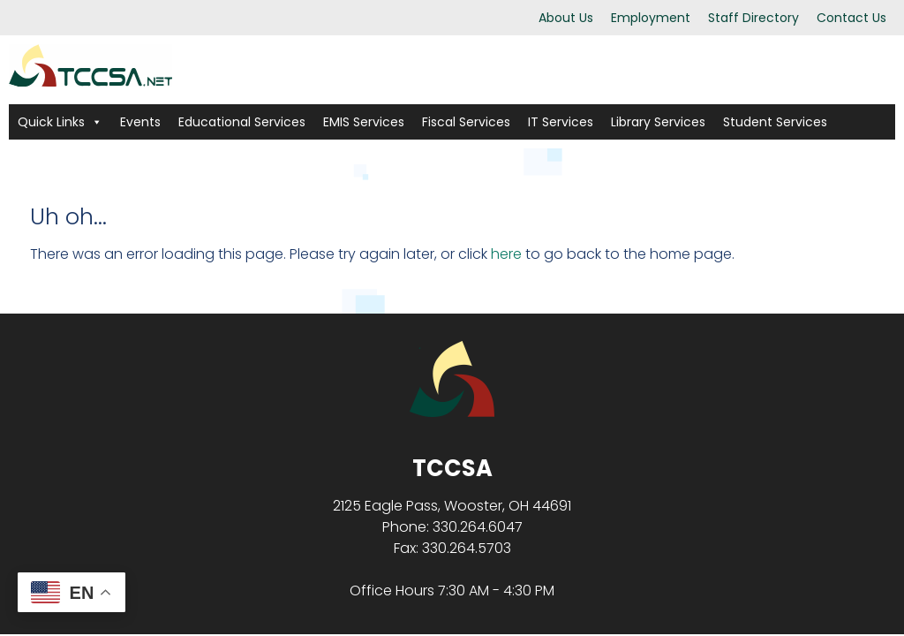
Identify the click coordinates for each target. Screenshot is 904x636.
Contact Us (851, 17)
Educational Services (241, 122)
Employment (650, 17)
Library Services (658, 122)
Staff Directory (753, 17)
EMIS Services (363, 122)
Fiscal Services (466, 122)
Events (140, 122)
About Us (566, 17)
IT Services (560, 122)
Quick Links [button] (60, 122)
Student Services (775, 122)
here (506, 254)
